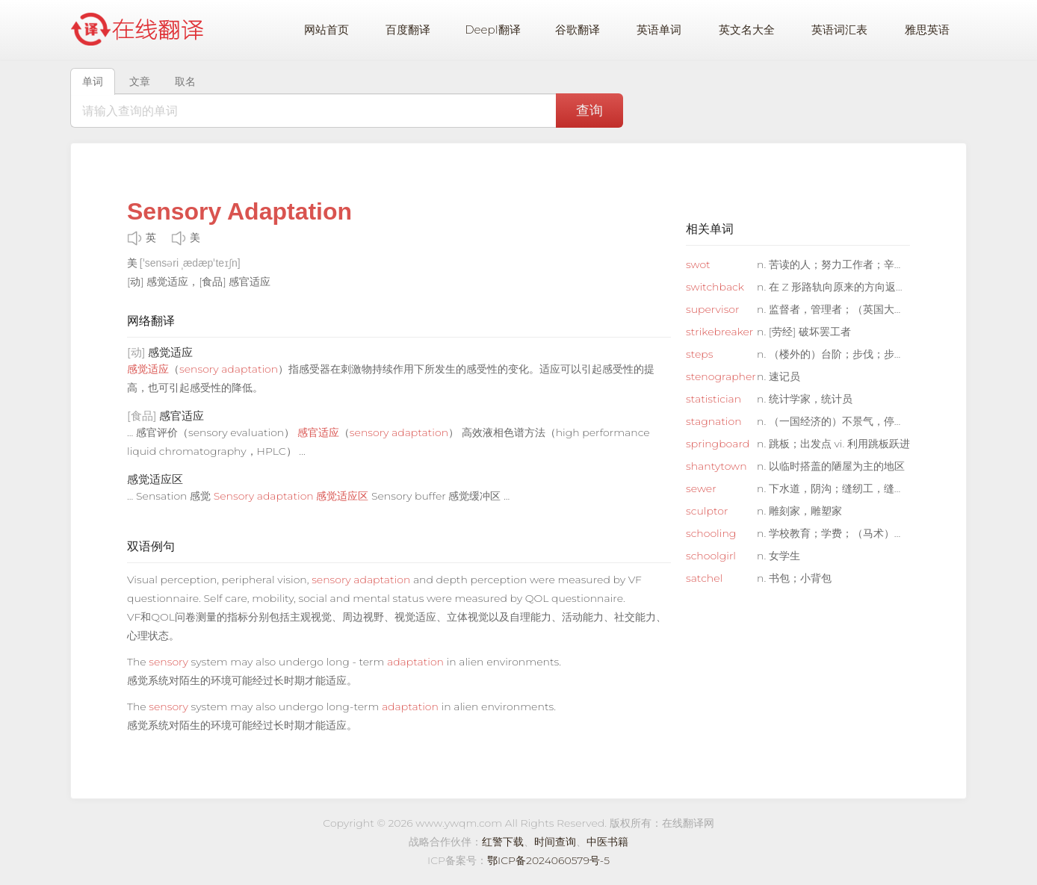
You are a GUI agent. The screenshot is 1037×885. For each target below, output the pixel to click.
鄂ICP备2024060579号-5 (548, 860)
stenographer (719, 376)
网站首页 (326, 29)
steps (699, 354)
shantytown (716, 466)
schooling (711, 533)
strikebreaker (719, 331)
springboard (717, 443)
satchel (704, 578)
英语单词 (659, 29)
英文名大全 (747, 29)
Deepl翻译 (492, 29)
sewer (701, 488)
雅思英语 (927, 29)
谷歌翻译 (577, 29)
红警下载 (503, 841)
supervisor (713, 309)
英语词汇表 (839, 29)
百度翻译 (408, 29)
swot (698, 264)
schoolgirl (711, 555)
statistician (713, 399)
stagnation (714, 421)
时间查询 (555, 841)
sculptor (707, 511)
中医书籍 (607, 841)
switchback (715, 287)
